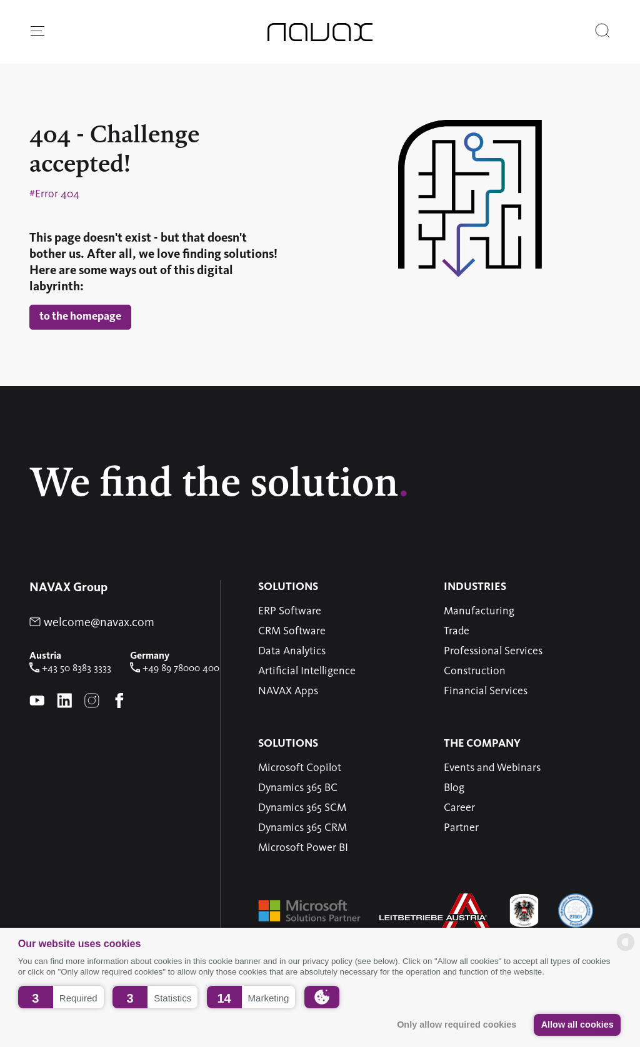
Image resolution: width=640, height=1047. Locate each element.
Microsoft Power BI (303, 847)
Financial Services (486, 691)
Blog (454, 788)
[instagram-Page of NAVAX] (91, 702)
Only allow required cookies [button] (456, 1025)
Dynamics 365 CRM (302, 827)
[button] (61, 997)
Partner (461, 827)
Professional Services (493, 651)
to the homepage (80, 316)
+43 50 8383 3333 (70, 669)
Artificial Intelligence (307, 671)
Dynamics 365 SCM (302, 808)
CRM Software (292, 631)
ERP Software (289, 611)
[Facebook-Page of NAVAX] (119, 702)
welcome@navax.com (91, 623)
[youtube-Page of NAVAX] (36, 702)
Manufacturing (479, 611)
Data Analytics (292, 651)
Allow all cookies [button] (577, 1025)
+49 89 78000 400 (174, 669)
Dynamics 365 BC (298, 788)
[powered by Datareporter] (626, 949)
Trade (456, 631)
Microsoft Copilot (299, 768)
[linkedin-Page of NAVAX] (64, 702)
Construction (475, 671)
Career (459, 808)
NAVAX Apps (288, 691)
